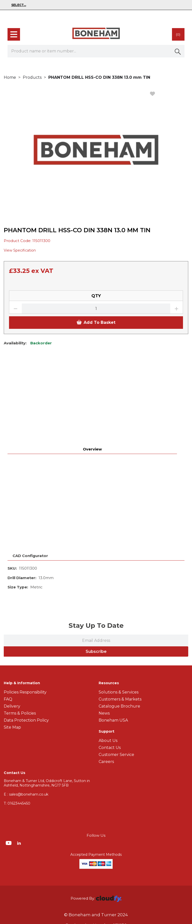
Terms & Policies (20, 635)
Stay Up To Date (96, 547)
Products (32, 77)
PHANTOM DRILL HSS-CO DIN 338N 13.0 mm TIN (99, 77)
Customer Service (116, 676)
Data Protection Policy (26, 642)
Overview (92, 370)
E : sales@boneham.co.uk (26, 716)
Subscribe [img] (96, 573)
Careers (106, 683)
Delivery (12, 628)
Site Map (12, 649)
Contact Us (110, 669)
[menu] (14, 34)
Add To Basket (96, 322)
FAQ (8, 621)
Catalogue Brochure (119, 628)
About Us (108, 662)
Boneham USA (113, 642)
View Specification (20, 250)
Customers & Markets (120, 621)
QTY (96, 295)
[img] (9, 764)
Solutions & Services (118, 613)
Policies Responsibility (25, 613)
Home (10, 77)
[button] (178, 51)
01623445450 (17, 725)
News (104, 635)
